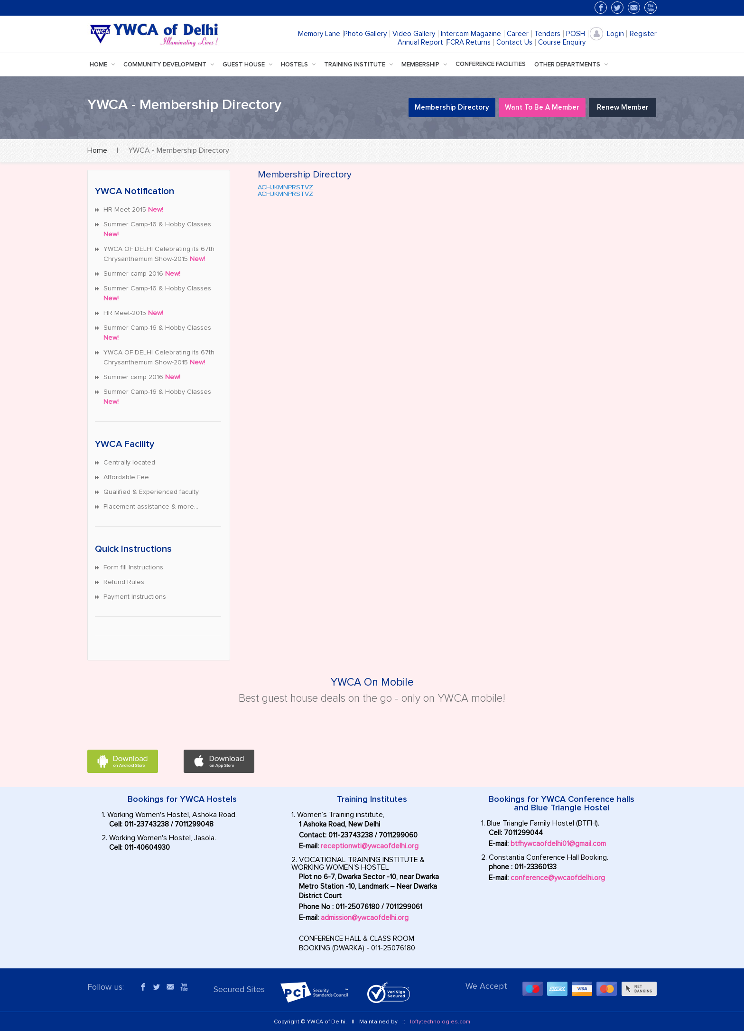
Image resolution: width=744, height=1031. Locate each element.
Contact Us (514, 42)
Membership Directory (452, 107)
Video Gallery (413, 33)
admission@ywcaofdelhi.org (365, 917)
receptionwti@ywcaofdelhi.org (369, 846)
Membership (426, 65)
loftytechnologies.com (440, 1022)
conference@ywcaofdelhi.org (558, 878)
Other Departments (573, 65)
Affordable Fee (126, 477)
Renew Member (623, 107)
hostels (300, 65)
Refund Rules (123, 582)
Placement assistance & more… (150, 506)
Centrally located (129, 462)
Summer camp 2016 (141, 273)
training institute (360, 65)
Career (518, 33)
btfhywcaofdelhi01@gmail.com (558, 843)
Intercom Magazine (471, 33)
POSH (575, 33)
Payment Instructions (134, 597)
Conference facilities (491, 64)
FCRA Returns (468, 42)
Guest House (249, 65)
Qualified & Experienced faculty (151, 492)
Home (104, 65)
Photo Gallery (365, 33)
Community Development (170, 65)
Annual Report (420, 42)
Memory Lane (319, 33)
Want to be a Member (542, 107)
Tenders (547, 33)
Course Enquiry (562, 42)
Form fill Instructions (133, 567)
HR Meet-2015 (133, 209)
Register (643, 33)
